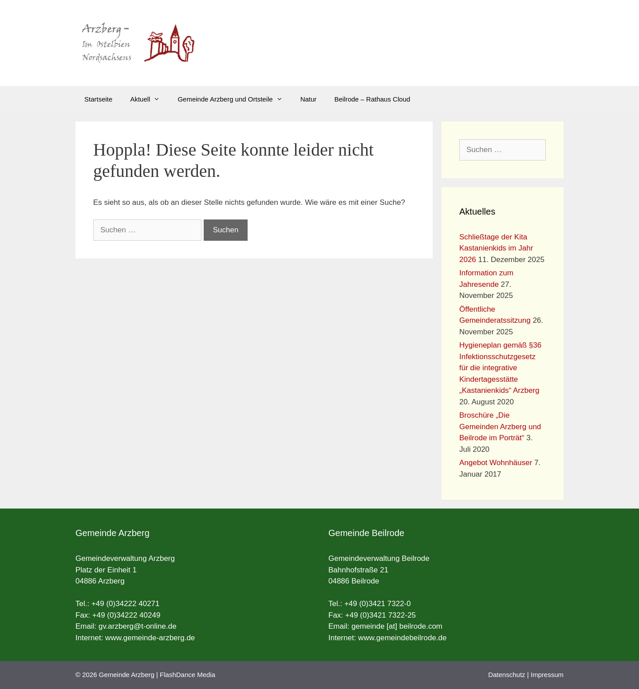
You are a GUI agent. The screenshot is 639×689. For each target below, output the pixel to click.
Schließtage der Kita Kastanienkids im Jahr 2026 (496, 248)
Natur (308, 99)
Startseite (98, 99)
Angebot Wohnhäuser (495, 462)
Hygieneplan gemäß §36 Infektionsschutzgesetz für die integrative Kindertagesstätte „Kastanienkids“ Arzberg (500, 368)
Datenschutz (506, 674)
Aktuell (149, 99)
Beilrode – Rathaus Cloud (372, 99)
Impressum (547, 674)
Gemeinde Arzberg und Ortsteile (234, 99)
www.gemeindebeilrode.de (402, 638)
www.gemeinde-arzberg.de (150, 638)
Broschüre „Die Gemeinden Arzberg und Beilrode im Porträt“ (500, 426)
